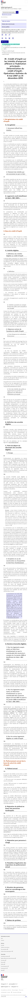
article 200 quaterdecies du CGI (13, 258)
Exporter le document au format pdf (2, 34)
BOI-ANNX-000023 (9, 928)
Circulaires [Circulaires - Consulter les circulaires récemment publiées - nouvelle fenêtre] (3, 960)
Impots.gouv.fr (3, 968)
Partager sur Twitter (6, 38)
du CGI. (22, 641)
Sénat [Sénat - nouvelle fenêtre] (2, 970)
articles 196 (11, 850)
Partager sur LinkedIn (9, 38)
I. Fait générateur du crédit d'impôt (11, 44)
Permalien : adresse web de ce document (9, 34)
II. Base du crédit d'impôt (8, 51)
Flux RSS (2, 945)
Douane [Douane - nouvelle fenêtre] (2, 962)
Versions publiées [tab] (5, 27)
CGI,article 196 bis (21, 882)
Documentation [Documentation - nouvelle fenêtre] (4, 949)
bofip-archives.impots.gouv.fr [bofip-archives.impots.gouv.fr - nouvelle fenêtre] (6, 951)
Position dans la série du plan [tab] (8, 24)
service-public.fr (12, 984)
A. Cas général (6, 45)
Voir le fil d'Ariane (4, 16)
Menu (26, 1)
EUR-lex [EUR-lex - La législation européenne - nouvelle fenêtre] (2, 964)
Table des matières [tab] (6, 21)
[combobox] (9, 12)
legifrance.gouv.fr (5, 986)
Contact (2, 940)
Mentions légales (15, 990)
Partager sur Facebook (2, 38)
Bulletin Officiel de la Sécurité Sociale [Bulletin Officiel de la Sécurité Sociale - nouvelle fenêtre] (8, 958)
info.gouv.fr (3, 984)
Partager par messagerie (13, 38)
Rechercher (17, 12)
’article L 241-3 (7, 830)
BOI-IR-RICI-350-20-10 (18, 90)
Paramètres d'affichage (16, 992)
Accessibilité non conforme (6, 990)
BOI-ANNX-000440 (13, 442)
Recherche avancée (6, 14)
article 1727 (16, 641)
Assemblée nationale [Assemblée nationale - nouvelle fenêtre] (5, 956)
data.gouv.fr (14, 986)
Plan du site (21, 990)
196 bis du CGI (20, 850)
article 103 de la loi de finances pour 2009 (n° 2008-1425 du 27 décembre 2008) (15, 711)
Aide (2, 938)
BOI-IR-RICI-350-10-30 (9, 110)
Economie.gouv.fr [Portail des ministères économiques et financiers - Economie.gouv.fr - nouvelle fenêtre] (4, 966)
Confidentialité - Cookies (5, 992)
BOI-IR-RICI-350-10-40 (15, 96)
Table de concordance (5, 947)
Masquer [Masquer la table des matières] (5, 41)
